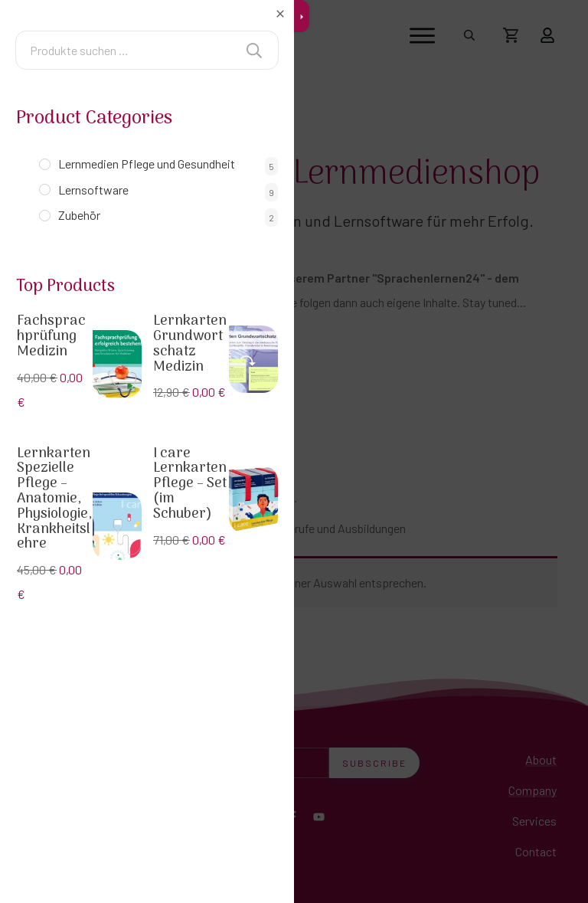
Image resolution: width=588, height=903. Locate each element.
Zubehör (79, 215)
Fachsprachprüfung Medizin (51, 336)
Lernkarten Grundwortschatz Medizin (190, 344)
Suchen (254, 50)
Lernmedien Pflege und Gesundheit (146, 163)
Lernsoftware (93, 189)
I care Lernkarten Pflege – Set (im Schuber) (190, 484)
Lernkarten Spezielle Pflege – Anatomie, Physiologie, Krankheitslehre (54, 499)
